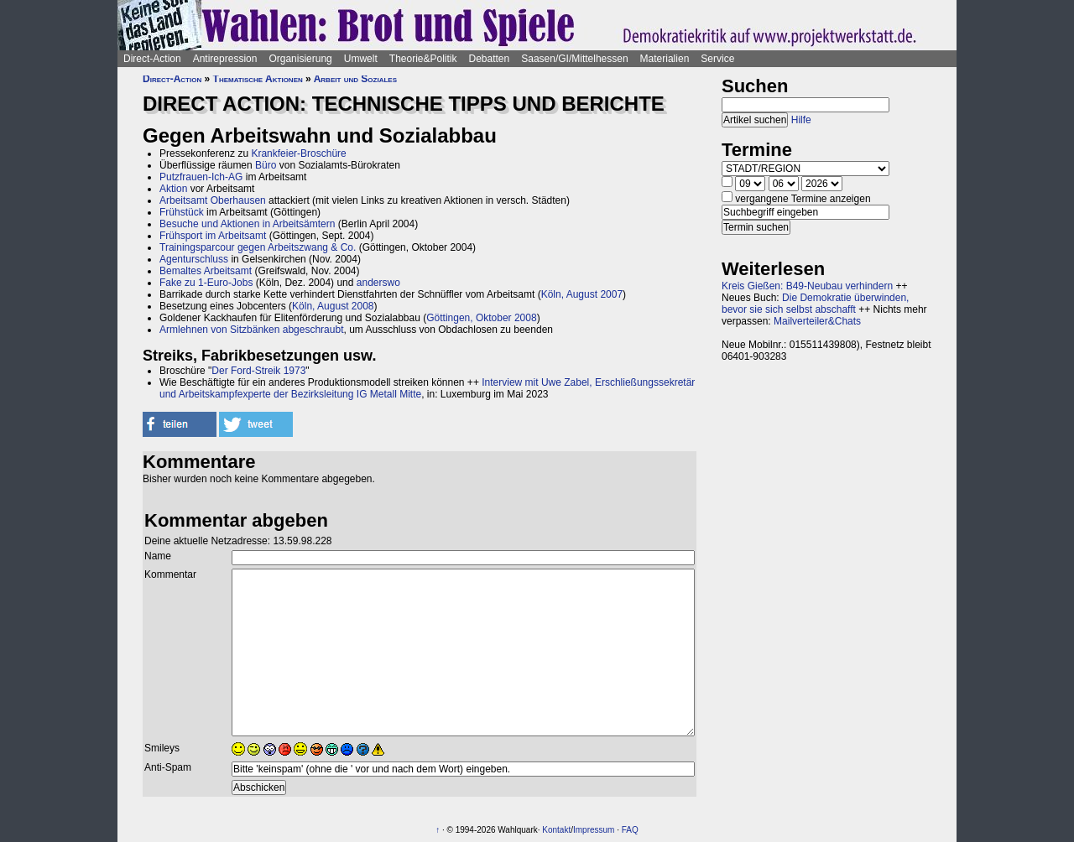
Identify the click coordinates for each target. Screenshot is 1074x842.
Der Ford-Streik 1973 (258, 371)
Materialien (665, 59)
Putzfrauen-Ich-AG (200, 177)
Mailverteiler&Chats (817, 321)
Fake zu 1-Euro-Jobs (206, 282)
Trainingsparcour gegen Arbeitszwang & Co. (257, 247)
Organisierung (299, 59)
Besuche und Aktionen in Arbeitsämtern (247, 224)
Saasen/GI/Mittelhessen (574, 59)
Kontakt (556, 829)
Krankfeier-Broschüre (298, 153)
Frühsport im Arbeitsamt (212, 236)
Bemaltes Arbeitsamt (205, 271)
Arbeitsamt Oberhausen (212, 200)
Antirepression (225, 59)
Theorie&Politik (423, 59)
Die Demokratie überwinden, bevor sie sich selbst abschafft (815, 303)
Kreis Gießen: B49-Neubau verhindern (807, 286)
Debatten (489, 59)
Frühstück (181, 212)
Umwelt (361, 59)
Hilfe (801, 120)
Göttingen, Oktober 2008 (481, 318)
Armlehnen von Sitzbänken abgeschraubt (251, 329)
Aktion (173, 189)
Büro (265, 165)
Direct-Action (152, 59)
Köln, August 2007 (582, 294)
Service (717, 59)
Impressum (593, 829)
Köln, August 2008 (332, 306)
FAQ (630, 829)
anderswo (378, 282)
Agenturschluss (193, 259)
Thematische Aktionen (258, 79)
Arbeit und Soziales (355, 79)
